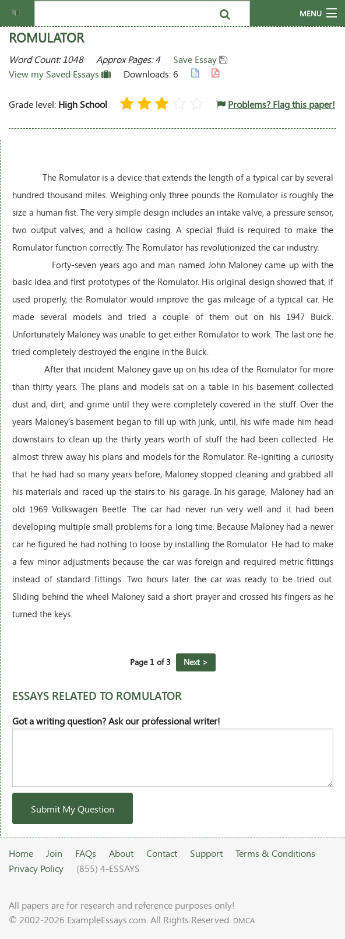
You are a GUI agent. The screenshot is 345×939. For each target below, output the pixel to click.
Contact (161, 853)
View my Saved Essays (60, 74)
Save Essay (200, 59)
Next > (196, 661)
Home (21, 853)
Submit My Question (72, 809)
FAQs (85, 853)
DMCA (244, 920)
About (121, 853)
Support (206, 853)
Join (54, 853)
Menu (311, 13)
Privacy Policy (36, 868)
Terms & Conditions (275, 853)
